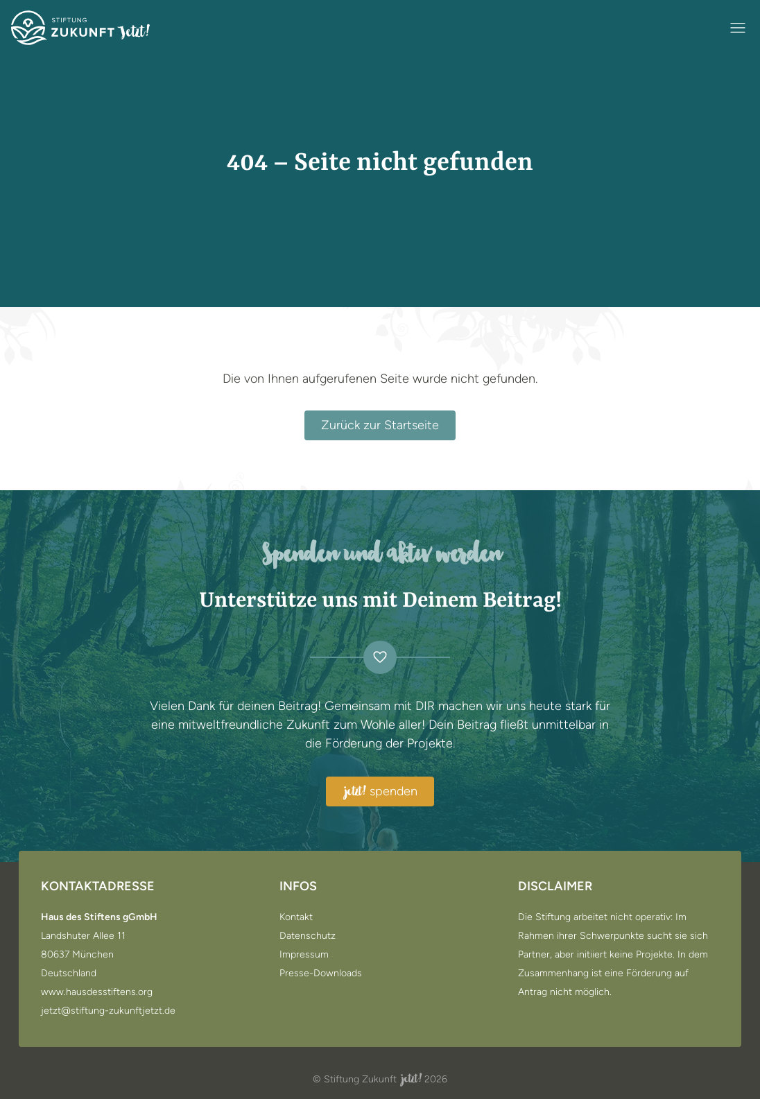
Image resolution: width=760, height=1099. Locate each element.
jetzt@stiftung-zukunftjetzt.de (108, 1010)
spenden (380, 792)
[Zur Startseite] (80, 27)
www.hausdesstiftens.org (97, 992)
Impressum (304, 954)
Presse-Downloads (320, 973)
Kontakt (296, 917)
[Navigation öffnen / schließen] (738, 28)
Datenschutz (307, 936)
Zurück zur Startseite (380, 425)
